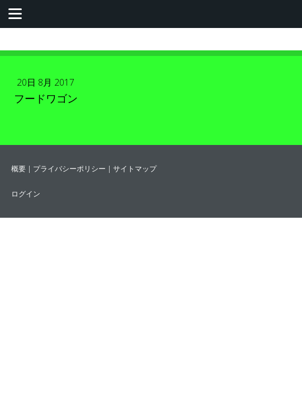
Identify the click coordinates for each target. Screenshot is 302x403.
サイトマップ (135, 168)
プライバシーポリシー (69, 168)
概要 (18, 168)
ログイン (25, 194)
